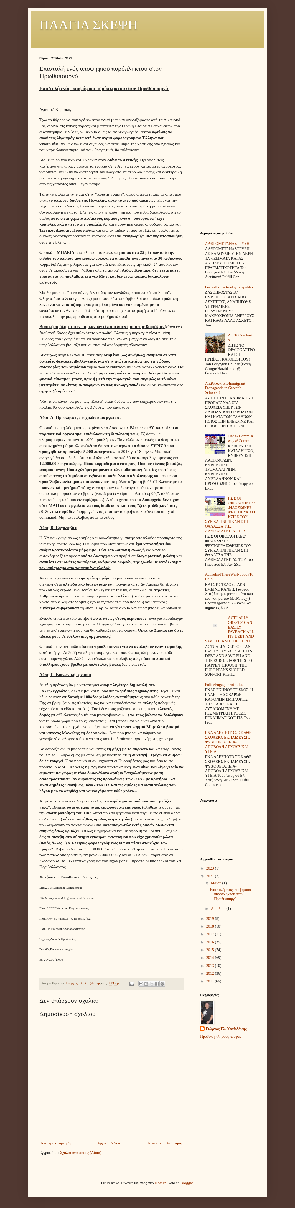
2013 (210, 966)
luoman (160, 1183)
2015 (210, 950)
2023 (210, 868)
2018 (210, 926)
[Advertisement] (228, 140)
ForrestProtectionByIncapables (229, 287)
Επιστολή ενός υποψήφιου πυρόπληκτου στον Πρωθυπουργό (230, 894)
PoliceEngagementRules (224, 685)
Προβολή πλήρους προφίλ (220, 1036)
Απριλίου (218, 908)
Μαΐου (216, 883)
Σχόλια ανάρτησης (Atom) (80, 1153)
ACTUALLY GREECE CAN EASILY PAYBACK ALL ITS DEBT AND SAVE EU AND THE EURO (229, 629)
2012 (210, 973)
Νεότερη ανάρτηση (56, 1143)
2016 (210, 942)
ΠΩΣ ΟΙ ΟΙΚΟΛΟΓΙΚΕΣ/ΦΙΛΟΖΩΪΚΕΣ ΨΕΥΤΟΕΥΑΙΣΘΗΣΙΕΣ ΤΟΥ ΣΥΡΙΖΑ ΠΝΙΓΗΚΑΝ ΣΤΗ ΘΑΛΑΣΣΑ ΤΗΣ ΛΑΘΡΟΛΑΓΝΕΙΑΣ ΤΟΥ (230, 514)
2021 (210, 876)
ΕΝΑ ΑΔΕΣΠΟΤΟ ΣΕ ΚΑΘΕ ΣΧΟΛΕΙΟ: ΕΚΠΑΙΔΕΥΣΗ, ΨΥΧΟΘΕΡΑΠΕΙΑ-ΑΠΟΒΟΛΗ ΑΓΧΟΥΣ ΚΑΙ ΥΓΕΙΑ (228, 742)
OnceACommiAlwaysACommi (241, 438)
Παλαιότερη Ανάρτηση (164, 1143)
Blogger (186, 1183)
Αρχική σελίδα (108, 1143)
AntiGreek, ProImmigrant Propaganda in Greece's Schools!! (225, 388)
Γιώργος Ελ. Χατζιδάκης (226, 1029)
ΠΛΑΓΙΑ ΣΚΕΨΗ (88, 24)
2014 (210, 958)
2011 (210, 981)
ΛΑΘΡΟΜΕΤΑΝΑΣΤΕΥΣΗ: (228, 244)
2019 (210, 918)
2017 (210, 934)
